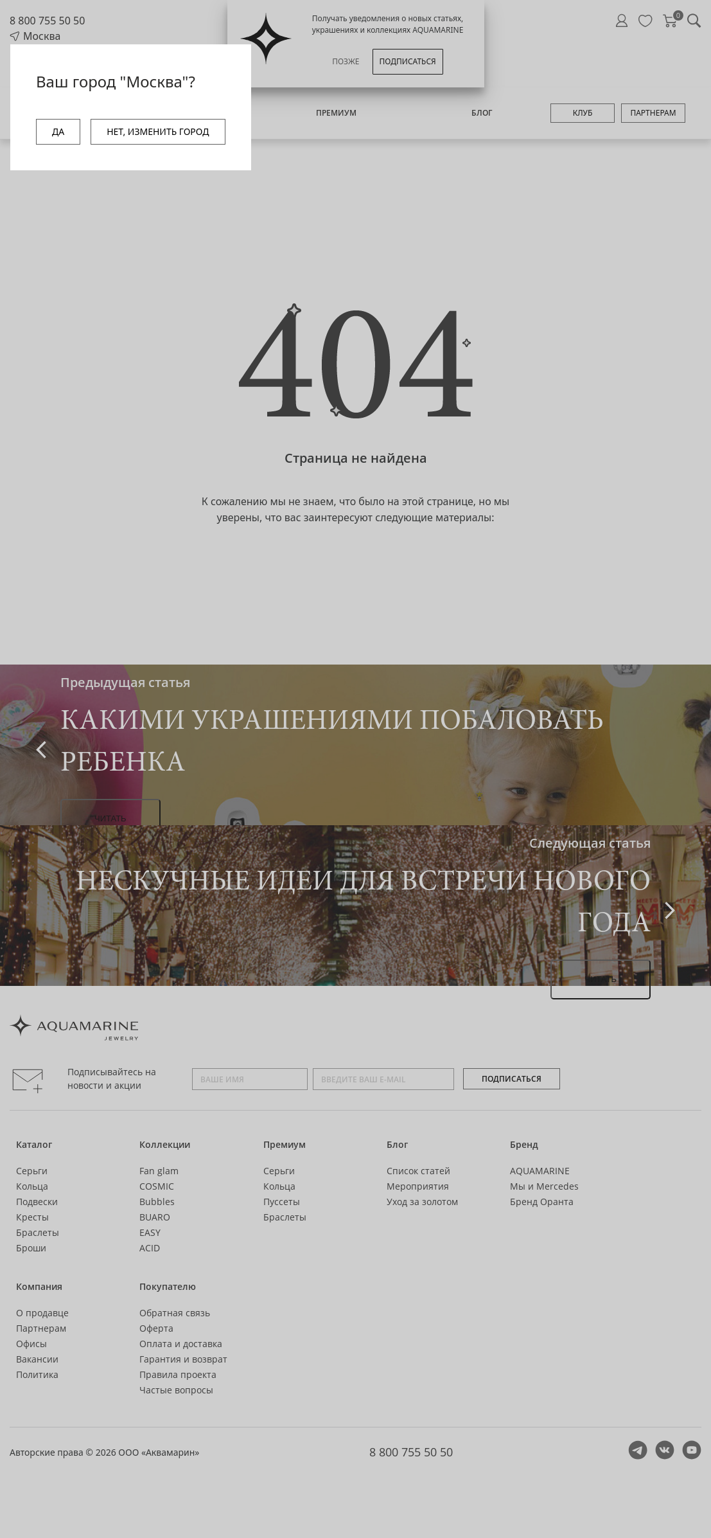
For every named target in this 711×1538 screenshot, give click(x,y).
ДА (58, 131)
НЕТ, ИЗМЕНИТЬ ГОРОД (158, 131)
